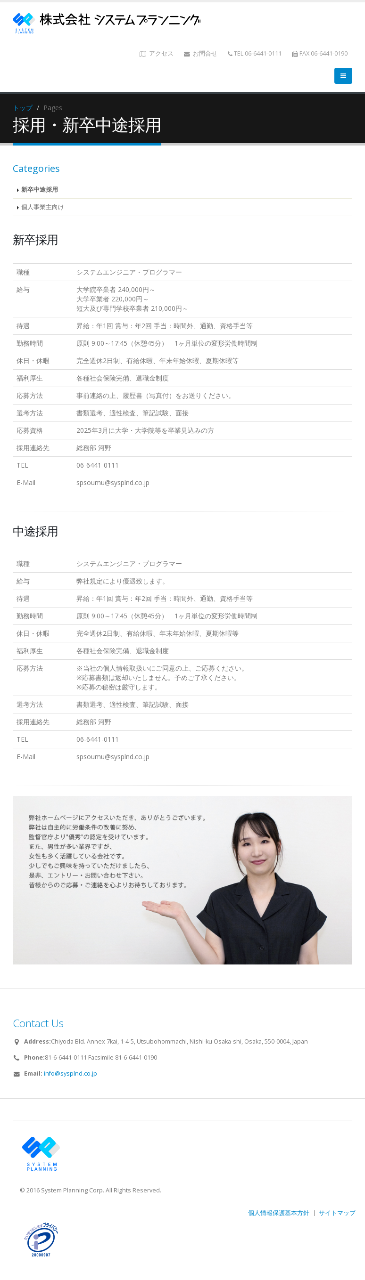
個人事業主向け (42, 207)
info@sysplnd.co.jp (70, 1073)
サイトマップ (337, 1213)
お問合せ (200, 53)
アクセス (157, 53)
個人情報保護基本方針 (278, 1213)
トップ (23, 107)
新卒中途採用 (39, 190)
